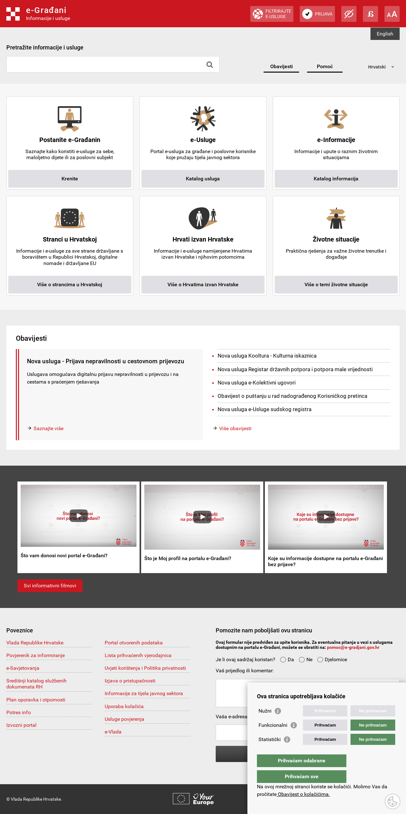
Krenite (70, 179)
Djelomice (332, 659)
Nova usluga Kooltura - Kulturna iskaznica (267, 355)
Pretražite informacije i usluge (44, 47)
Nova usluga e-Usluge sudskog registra (264, 409)
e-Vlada (113, 732)
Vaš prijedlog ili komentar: (245, 671)
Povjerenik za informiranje (35, 655)
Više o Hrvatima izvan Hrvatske (203, 284)
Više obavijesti (235, 428)
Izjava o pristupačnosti (130, 681)
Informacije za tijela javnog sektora (144, 693)
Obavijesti (281, 66)
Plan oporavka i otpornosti (35, 700)
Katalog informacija (336, 179)
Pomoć (325, 66)
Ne (305, 659)
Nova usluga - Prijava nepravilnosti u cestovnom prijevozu (105, 361)
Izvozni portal (21, 725)
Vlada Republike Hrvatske (34, 643)
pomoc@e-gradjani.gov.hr (353, 647)
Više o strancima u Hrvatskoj (69, 284)
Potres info (18, 712)
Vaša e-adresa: (232, 717)
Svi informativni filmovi (50, 586)
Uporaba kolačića (124, 706)
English (385, 34)
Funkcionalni (273, 738)
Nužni (265, 723)
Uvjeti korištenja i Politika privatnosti (145, 668)
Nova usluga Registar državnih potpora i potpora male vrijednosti (295, 369)
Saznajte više (48, 428)
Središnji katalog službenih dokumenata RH (36, 684)
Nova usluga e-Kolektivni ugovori (257, 382)
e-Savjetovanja (22, 668)
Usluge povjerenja (124, 719)
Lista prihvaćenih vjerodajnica (138, 655)
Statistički (270, 752)
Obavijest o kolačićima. (303, 794)
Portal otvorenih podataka (134, 643)
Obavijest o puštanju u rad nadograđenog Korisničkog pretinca (292, 396)
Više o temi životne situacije (336, 284)
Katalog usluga (203, 179)
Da (287, 659)
